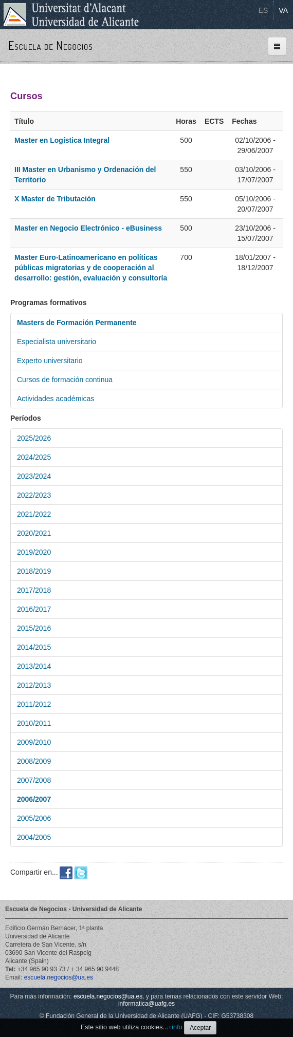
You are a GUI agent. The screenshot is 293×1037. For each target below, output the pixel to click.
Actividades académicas (55, 398)
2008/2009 (34, 761)
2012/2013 (34, 685)
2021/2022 (34, 514)
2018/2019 (34, 571)
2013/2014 (34, 666)
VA (283, 10)
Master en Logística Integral (61, 140)
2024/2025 (34, 457)
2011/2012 (34, 704)
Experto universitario (50, 360)
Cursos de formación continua (65, 379)
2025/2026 (34, 438)
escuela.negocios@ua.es (58, 977)
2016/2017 (34, 609)
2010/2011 (34, 723)
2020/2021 (34, 533)
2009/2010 (34, 742)
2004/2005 (34, 837)
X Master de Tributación (55, 199)
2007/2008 (34, 780)
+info (175, 1027)
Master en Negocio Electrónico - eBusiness (88, 228)
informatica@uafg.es (146, 1003)
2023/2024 (34, 476)
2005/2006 (34, 818)
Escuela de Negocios (50, 45)
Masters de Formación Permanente (77, 322)
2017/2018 (34, 590)
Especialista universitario (56, 341)
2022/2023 (34, 495)
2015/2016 (34, 628)
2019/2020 (34, 552)
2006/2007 (34, 799)
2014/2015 (34, 647)
